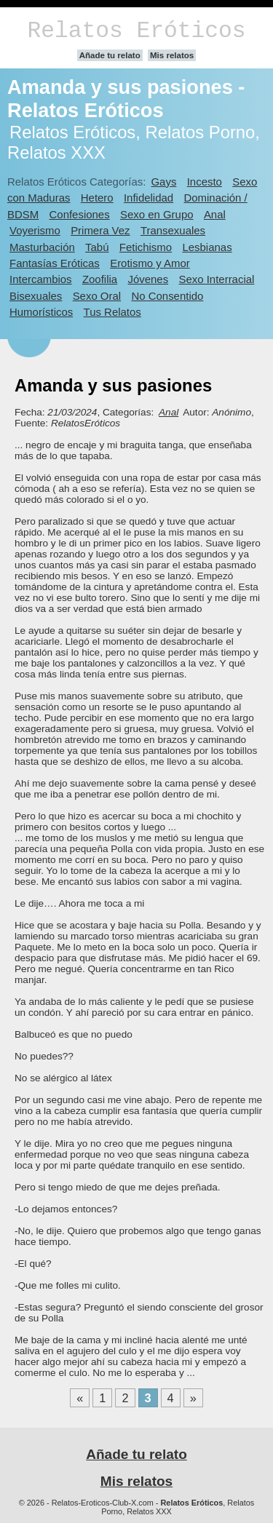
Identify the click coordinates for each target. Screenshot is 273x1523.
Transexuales (173, 230)
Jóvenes (147, 279)
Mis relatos (172, 55)
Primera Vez (100, 230)
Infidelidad (148, 197)
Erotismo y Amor (150, 263)
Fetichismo (145, 247)
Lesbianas (207, 247)
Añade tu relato (110, 55)
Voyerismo (34, 230)
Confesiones (80, 214)
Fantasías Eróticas (54, 263)
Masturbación (42, 247)
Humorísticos (41, 312)
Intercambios (40, 279)
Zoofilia (99, 279)
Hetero (97, 197)
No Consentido (167, 296)
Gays (163, 181)
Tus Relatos (112, 312)
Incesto (204, 181)
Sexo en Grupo (157, 214)
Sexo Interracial (216, 279)
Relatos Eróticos (136, 31)
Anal (215, 214)
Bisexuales (35, 296)
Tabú (96, 247)
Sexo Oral (97, 296)
